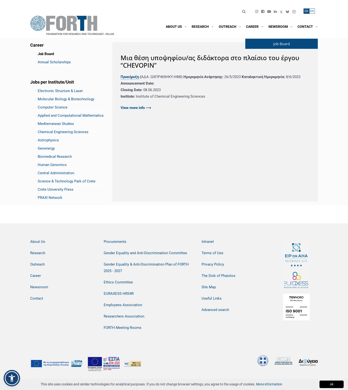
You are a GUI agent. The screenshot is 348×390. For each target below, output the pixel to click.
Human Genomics (52, 165)
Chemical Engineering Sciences (63, 132)
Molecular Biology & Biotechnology (66, 99)
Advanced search (215, 310)
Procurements (115, 241)
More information (269, 384)
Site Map (209, 287)
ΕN (306, 11)
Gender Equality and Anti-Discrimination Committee (145, 253)
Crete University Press (55, 189)
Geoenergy (46, 148)
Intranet (208, 241)
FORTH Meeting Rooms (122, 327)
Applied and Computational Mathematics (71, 115)
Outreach (37, 264)
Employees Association (123, 305)
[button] (12, 378)
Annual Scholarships (54, 62)
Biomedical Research (55, 156)
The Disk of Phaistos (218, 276)
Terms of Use (212, 253)
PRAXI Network (50, 197)
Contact (36, 298)
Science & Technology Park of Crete (66, 181)
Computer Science (52, 107)
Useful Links (212, 298)
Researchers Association (124, 316)
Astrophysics (48, 140)
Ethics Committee (118, 282)
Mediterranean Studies (56, 124)
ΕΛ (312, 11)
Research (37, 253)
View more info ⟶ (136, 108)
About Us (37, 241)
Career (35, 276)
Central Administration (56, 173)
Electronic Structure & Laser (60, 91)
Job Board (46, 54)
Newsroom (39, 287)
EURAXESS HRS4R (119, 293)
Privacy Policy (213, 264)
